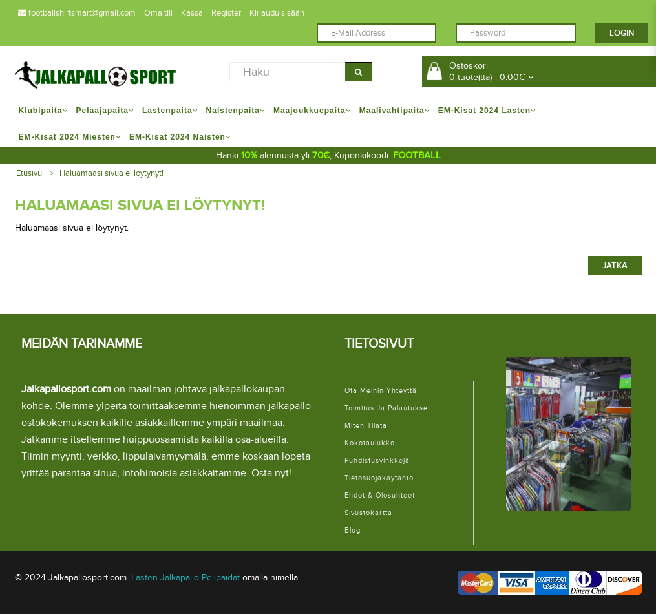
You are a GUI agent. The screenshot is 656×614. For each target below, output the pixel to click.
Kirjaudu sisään (276, 13)
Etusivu (29, 173)
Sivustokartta (368, 513)
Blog (352, 530)
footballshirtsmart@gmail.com (77, 13)
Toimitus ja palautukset (387, 408)
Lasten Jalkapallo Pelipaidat (185, 577)
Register (226, 13)
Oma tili (158, 13)
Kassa (192, 13)
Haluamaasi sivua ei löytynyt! (111, 173)
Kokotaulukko (369, 443)
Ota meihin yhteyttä (380, 390)
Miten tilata (365, 425)
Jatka (615, 265)
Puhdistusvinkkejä (377, 460)
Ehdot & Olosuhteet (379, 495)
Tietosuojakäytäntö (379, 478)
